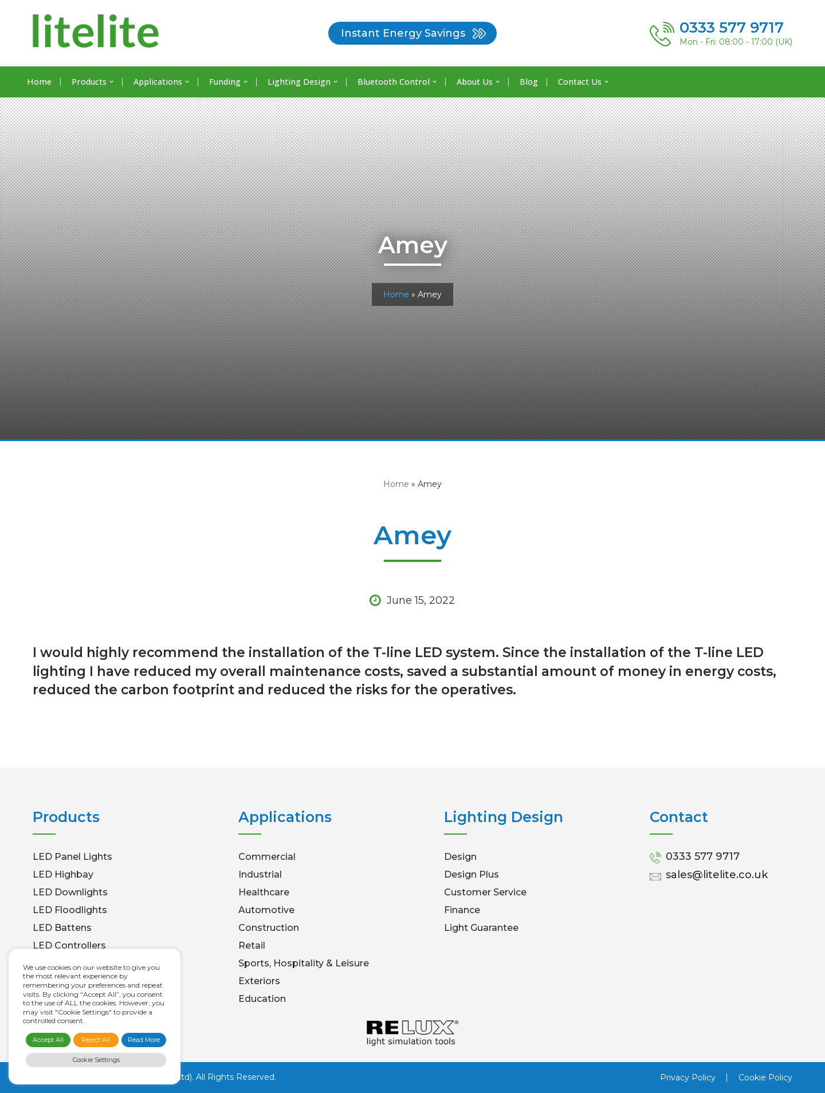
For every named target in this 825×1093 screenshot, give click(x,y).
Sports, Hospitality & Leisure (303, 963)
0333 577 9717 (703, 856)
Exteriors (259, 981)
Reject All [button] (95, 1040)
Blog (529, 81)
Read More (144, 1040)
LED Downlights (70, 892)
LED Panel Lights (72, 856)
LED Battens (62, 927)
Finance (462, 910)
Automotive (266, 910)
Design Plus (471, 874)
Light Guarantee (481, 927)
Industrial (260, 874)
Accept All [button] (48, 1040)
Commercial (267, 856)
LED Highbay (63, 874)
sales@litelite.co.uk (717, 874)
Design (460, 856)
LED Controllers (69, 945)
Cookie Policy (765, 1077)
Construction (268, 927)
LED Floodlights (70, 910)
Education (262, 998)
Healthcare (263, 892)
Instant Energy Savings (403, 33)
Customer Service (485, 892)
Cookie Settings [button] (96, 1060)
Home (39, 81)
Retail (251, 945)
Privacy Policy (688, 1077)
